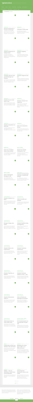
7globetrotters (7, 3)
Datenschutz (16, 398)
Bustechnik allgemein (20, 318)
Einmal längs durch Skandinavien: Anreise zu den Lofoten (22, 372)
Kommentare (11, 398)
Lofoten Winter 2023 (7, 294)
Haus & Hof (15, 9)
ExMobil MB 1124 (4, 9)
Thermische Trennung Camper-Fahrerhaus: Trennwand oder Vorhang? (23, 175)
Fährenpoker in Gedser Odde (22, 29)
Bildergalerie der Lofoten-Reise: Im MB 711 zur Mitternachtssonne (22, 347)
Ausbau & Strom (19, 172)
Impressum (21, 398)
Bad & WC (18, 147)
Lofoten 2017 (6, 369)
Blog (18, 9)
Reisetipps (5, 172)
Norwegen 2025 (6, 27)
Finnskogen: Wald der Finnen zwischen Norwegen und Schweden (9, 77)
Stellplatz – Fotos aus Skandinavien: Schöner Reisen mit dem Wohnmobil (9, 372)
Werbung (21, 147)
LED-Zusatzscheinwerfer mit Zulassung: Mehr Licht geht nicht (22, 322)
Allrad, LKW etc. (10, 9)
